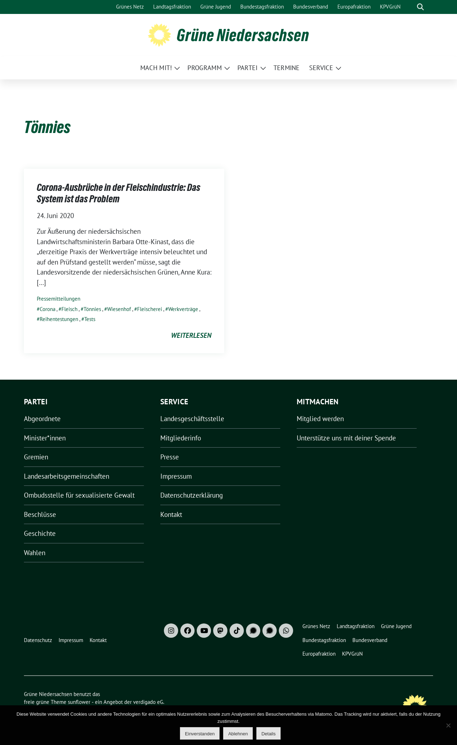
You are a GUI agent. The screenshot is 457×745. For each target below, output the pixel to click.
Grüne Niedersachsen (243, 35)
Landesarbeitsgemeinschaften (66, 476)
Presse (169, 457)
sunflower (79, 702)
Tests (89, 319)
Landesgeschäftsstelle (192, 418)
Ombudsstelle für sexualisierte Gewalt (79, 495)
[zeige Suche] (420, 7)
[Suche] (410, 7)
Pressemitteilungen (58, 298)
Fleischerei (149, 309)
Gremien (36, 457)
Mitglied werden (320, 418)
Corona (47, 309)
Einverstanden (200, 733)
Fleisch (69, 309)
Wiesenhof (119, 309)
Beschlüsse (40, 514)
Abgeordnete (42, 418)
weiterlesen (191, 335)
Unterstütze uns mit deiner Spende (346, 438)
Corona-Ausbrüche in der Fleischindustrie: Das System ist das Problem (118, 193)
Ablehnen (238, 733)
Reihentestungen (59, 319)
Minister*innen (45, 438)
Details (268, 733)
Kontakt (171, 514)
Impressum (176, 476)
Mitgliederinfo (180, 438)
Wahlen (34, 552)
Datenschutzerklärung (191, 495)
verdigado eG (148, 702)
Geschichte (40, 533)
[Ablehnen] (448, 725)
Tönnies (92, 309)
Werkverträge (183, 309)
